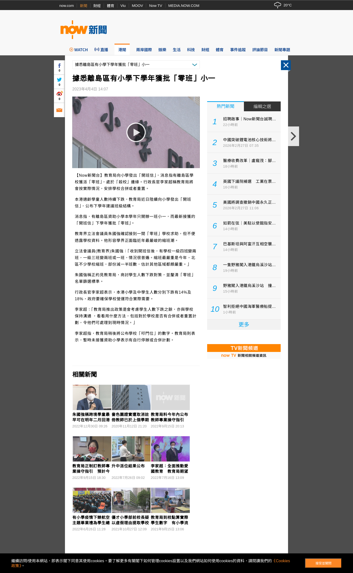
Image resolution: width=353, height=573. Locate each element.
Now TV (155, 5)
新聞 (83, 6)
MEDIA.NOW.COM (184, 5)
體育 (110, 6)
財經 (97, 6)
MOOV (137, 5)
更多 (244, 325)
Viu (123, 5)
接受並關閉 (323, 563)
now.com (66, 5)
